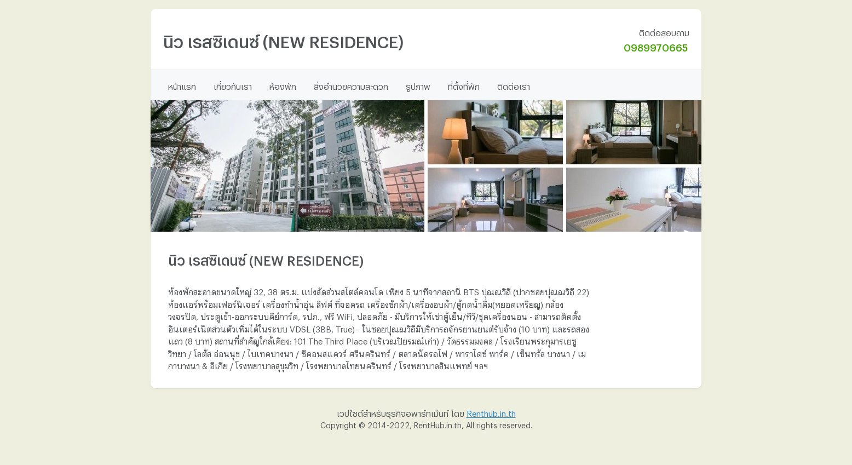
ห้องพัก (282, 85)
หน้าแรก (182, 85)
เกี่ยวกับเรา (233, 85)
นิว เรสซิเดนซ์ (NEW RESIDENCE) (283, 38)
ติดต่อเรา (513, 85)
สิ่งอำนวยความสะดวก (351, 85)
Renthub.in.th (491, 412)
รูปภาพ (418, 85)
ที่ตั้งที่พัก (464, 85)
